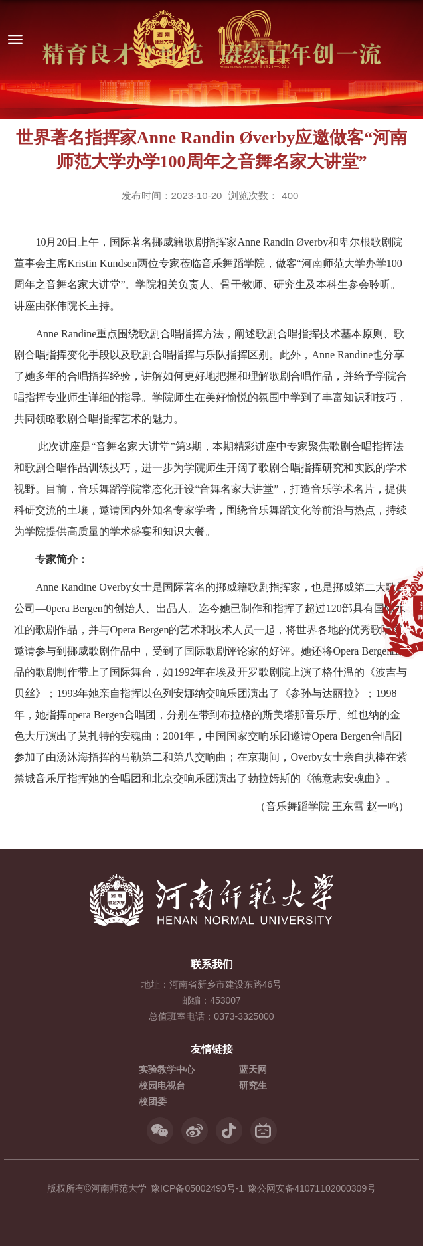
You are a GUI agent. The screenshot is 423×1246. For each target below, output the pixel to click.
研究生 (253, 1085)
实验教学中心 (167, 1069)
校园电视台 (162, 1085)
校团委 (153, 1101)
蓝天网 (253, 1069)
